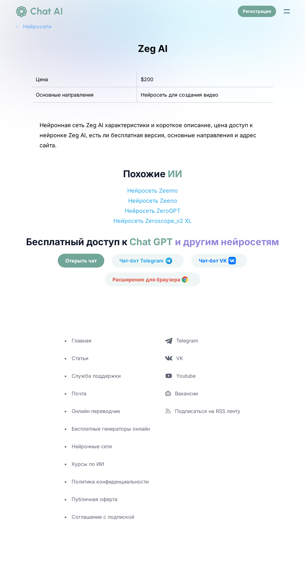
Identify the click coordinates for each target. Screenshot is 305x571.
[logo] (39, 11)
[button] (286, 11)
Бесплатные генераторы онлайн (111, 429)
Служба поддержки (96, 376)
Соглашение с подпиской (103, 517)
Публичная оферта (94, 499)
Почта (79, 393)
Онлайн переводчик (96, 411)
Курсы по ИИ (88, 464)
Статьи (80, 358)
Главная (81, 340)
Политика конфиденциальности (110, 481)
